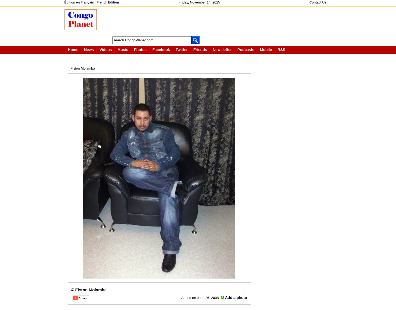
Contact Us (317, 2)
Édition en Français (79, 2)
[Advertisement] (200, 21)
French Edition (108, 2)
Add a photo (236, 297)
